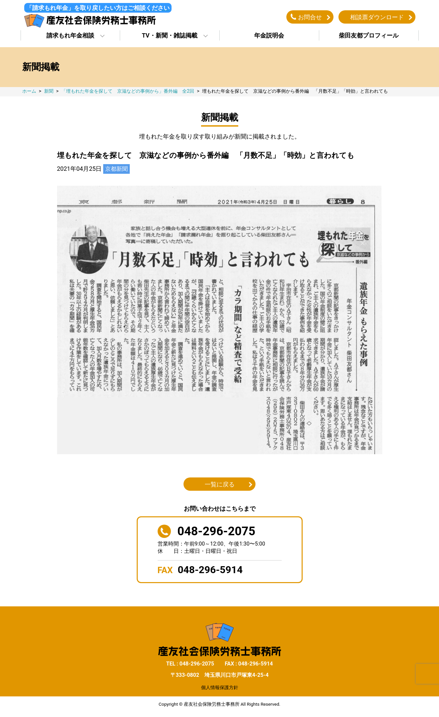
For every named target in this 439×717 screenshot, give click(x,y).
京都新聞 (117, 170)
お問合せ (310, 17)
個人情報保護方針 (219, 689)
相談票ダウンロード (377, 17)
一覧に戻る (220, 485)
